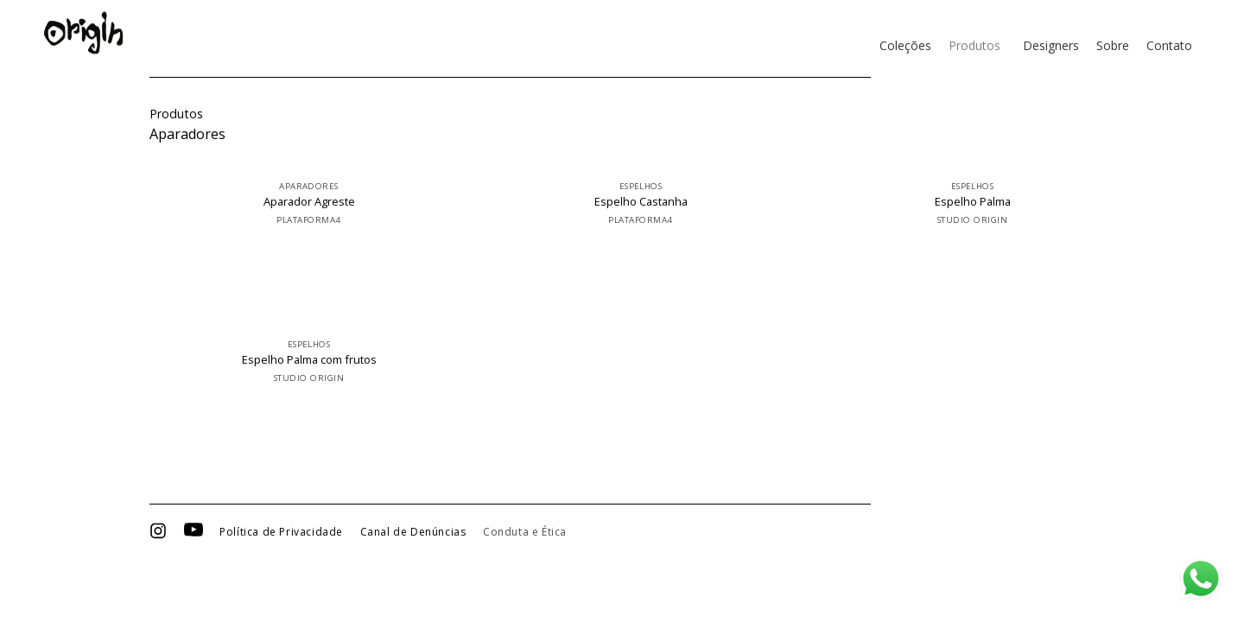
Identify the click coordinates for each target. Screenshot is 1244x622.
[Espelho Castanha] (647, 163)
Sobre (1112, 45)
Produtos (974, 45)
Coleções (905, 45)
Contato (1169, 45)
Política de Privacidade (281, 532)
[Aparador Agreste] (315, 163)
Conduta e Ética (525, 532)
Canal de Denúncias (413, 532)
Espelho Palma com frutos (309, 359)
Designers (1051, 45)
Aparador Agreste (309, 201)
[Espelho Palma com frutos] (315, 321)
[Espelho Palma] (979, 163)
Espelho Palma (973, 201)
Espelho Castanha (641, 201)
